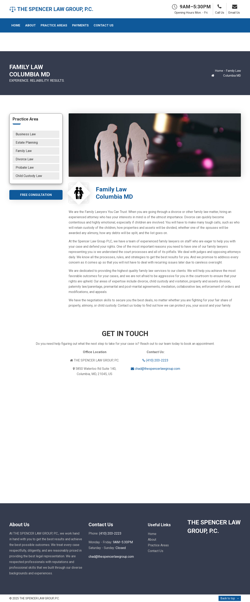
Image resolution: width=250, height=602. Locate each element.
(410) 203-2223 (155, 360)
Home (219, 71)
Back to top (228, 598)
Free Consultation (36, 195)
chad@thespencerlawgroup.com (155, 369)
